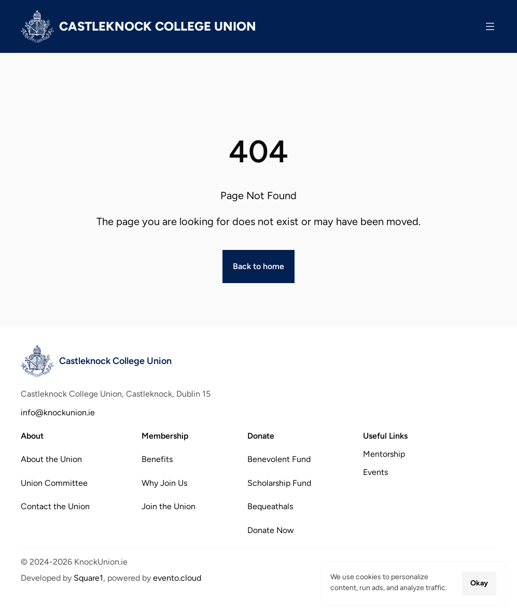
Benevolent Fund (279, 459)
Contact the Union (55, 506)
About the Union (51, 459)
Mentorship (384, 454)
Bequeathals (270, 506)
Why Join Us (164, 482)
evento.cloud (177, 578)
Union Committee (54, 482)
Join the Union (168, 506)
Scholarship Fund (279, 482)
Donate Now (270, 530)
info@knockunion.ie (58, 412)
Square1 (88, 578)
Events (375, 472)
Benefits (157, 459)
